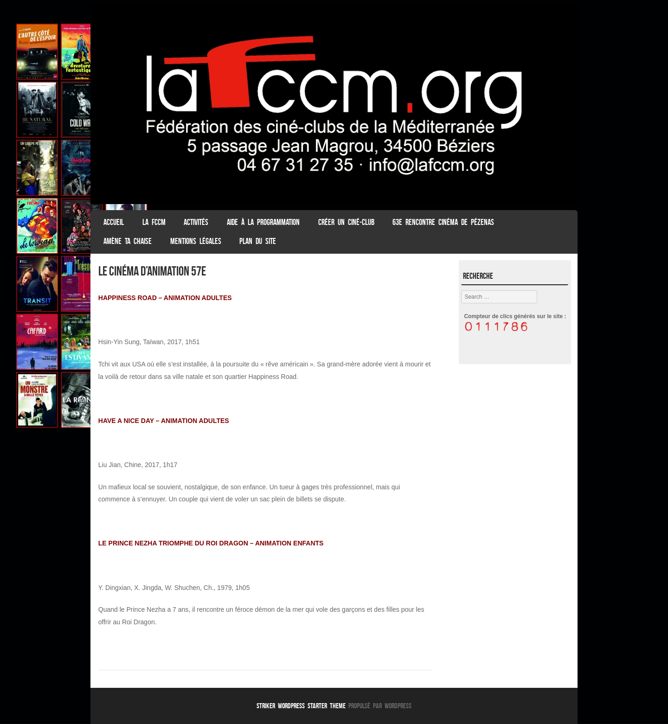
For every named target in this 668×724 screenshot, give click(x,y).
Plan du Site (257, 241)
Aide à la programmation (263, 222)
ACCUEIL (113, 222)
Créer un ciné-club (346, 222)
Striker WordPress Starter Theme (301, 706)
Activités (196, 222)
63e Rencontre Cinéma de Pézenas (443, 222)
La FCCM (154, 222)
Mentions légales (195, 241)
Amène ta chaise (127, 241)
